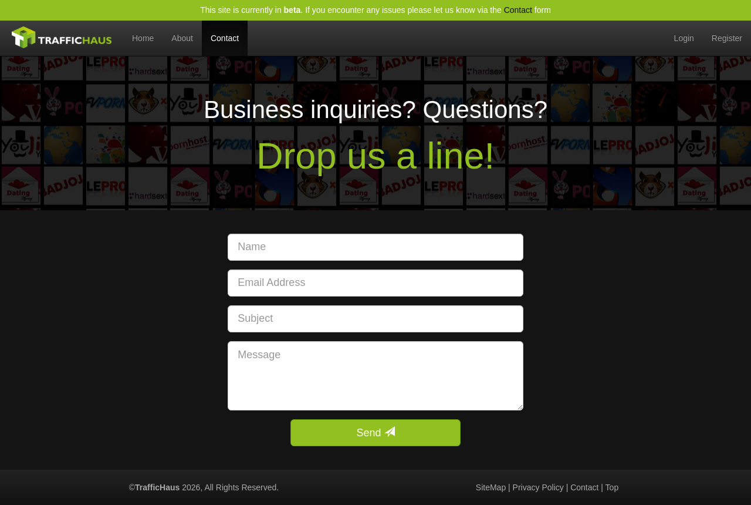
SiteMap (491, 487)
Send (375, 432)
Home (147, 32)
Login (684, 38)
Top (612, 487)
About (182, 38)
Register (727, 38)
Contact (518, 10)
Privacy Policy (538, 487)
